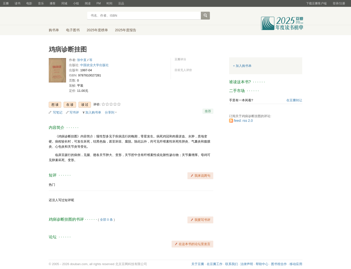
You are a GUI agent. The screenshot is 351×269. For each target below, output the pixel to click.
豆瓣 (6, 3)
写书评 (74, 112)
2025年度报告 (125, 30)
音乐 (41, 3)
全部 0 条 (106, 219)
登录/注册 (339, 3)
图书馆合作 (279, 264)
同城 (64, 3)
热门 (52, 184)
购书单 (54, 30)
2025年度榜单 (97, 30)
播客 (53, 3)
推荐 (208, 111)
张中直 (82, 60)
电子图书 (73, 30)
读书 (17, 3)
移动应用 (296, 264)
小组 (76, 3)
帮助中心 (262, 264)
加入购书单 (93, 112)
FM (99, 3)
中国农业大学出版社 (94, 65)
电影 (29, 3)
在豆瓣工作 (215, 264)
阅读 (88, 3)
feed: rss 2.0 (243, 121)
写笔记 (57, 112)
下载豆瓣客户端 (316, 3)
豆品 (121, 3)
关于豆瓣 (197, 264)
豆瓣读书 (66, 16)
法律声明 (246, 264)
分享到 (109, 112)
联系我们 (231, 264)
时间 (109, 3)
